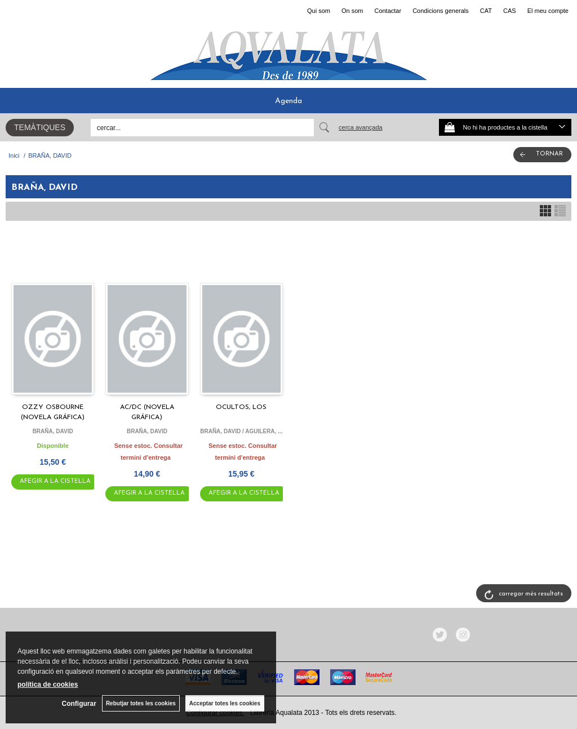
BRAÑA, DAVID (53, 431)
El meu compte (548, 10)
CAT (486, 10)
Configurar (79, 704)
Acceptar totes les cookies (224, 703)
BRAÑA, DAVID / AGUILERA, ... (241, 431)
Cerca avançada (361, 127)
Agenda (288, 101)
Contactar (387, 10)
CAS (509, 10)
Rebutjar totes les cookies (141, 703)
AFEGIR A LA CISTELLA (55, 481)
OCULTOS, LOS (241, 407)
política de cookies (47, 684)
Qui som (318, 10)
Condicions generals (440, 10)
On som (352, 10)
